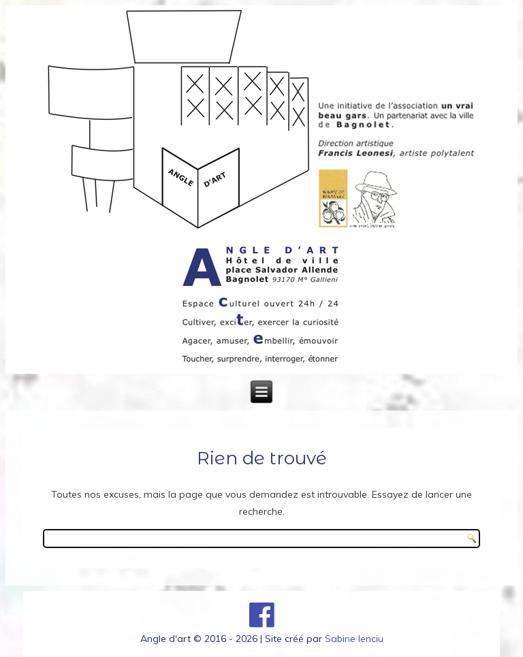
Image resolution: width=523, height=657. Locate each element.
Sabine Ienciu (354, 638)
